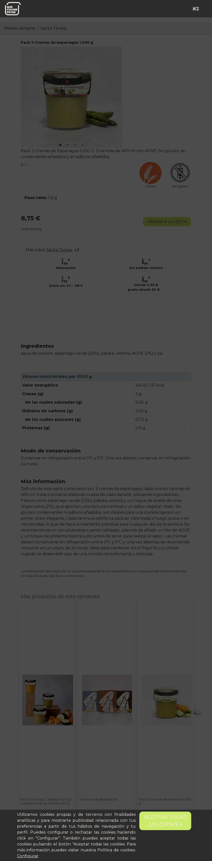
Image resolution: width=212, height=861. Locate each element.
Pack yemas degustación (99, 799)
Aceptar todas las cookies (165, 820)
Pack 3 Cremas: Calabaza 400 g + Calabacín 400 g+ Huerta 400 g (46, 801)
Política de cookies (116, 850)
